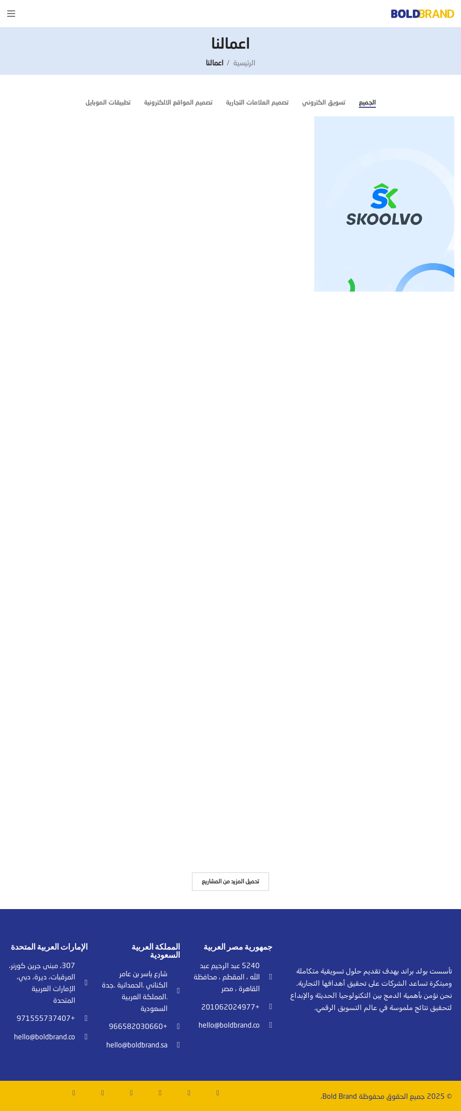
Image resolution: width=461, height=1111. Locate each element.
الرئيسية (244, 62)
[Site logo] (422, 12)
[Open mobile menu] (11, 14)
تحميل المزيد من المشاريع (230, 881)
